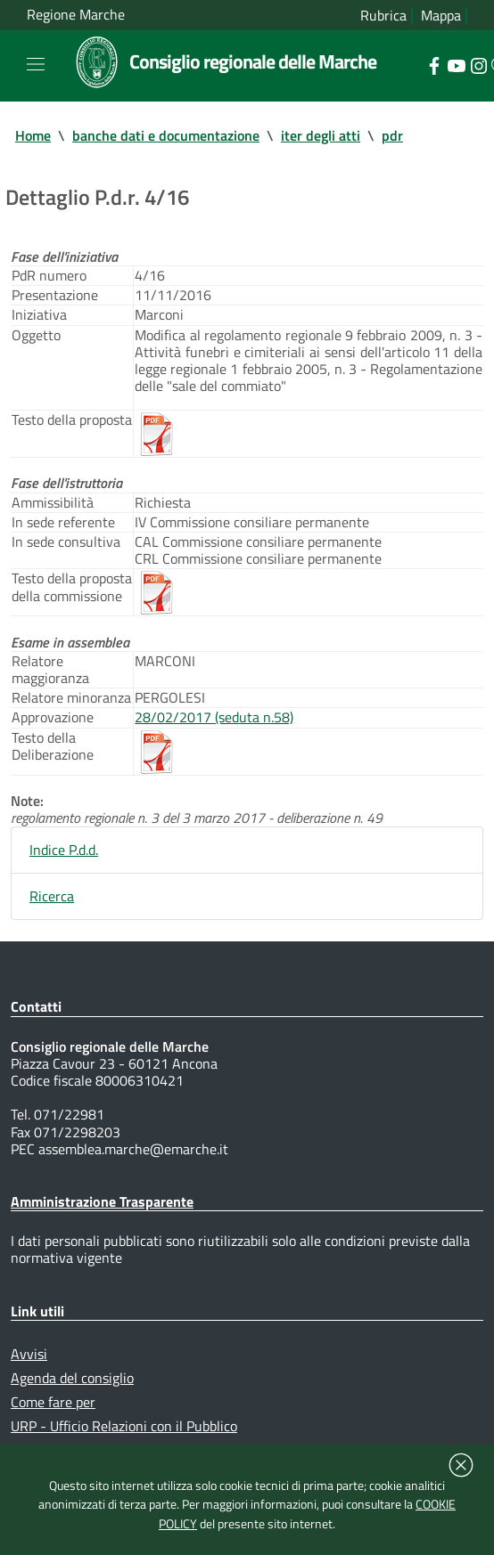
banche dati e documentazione (165, 135)
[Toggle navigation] (35, 64)
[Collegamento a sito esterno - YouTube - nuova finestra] (456, 64)
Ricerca (51, 896)
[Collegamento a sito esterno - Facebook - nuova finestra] (434, 64)
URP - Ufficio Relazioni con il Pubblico (124, 1426)
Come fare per (53, 1402)
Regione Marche (76, 14)
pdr (392, 135)
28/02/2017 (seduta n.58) (214, 717)
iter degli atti (320, 135)
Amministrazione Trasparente (102, 1201)
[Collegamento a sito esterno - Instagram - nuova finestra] (478, 64)
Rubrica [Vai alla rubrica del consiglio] (383, 15)
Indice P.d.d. (63, 849)
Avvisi (29, 1353)
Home (33, 135)
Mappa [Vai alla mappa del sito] (441, 15)
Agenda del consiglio (72, 1377)
